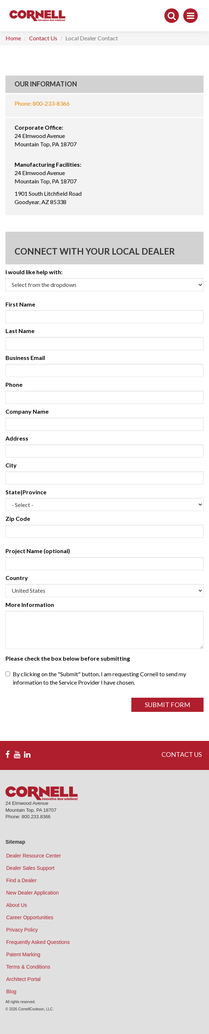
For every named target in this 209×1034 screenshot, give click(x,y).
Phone (13, 384)
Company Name (27, 411)
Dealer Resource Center (33, 856)
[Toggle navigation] (190, 15)
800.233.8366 (36, 816)
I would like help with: (33, 271)
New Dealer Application (32, 893)
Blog (11, 991)
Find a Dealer (21, 880)
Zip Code (17, 518)
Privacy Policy (22, 930)
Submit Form (167, 705)
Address (16, 438)
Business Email (25, 357)
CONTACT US (181, 754)
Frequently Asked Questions (38, 942)
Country (16, 577)
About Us (16, 905)
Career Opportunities (29, 917)
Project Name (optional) (37, 550)
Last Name (19, 330)
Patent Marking (23, 954)
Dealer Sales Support (30, 868)
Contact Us (43, 38)
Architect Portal (23, 979)
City (11, 465)
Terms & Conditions (28, 967)
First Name (20, 304)
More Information (29, 604)
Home (13, 38)
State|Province (25, 491)
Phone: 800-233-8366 (42, 103)
